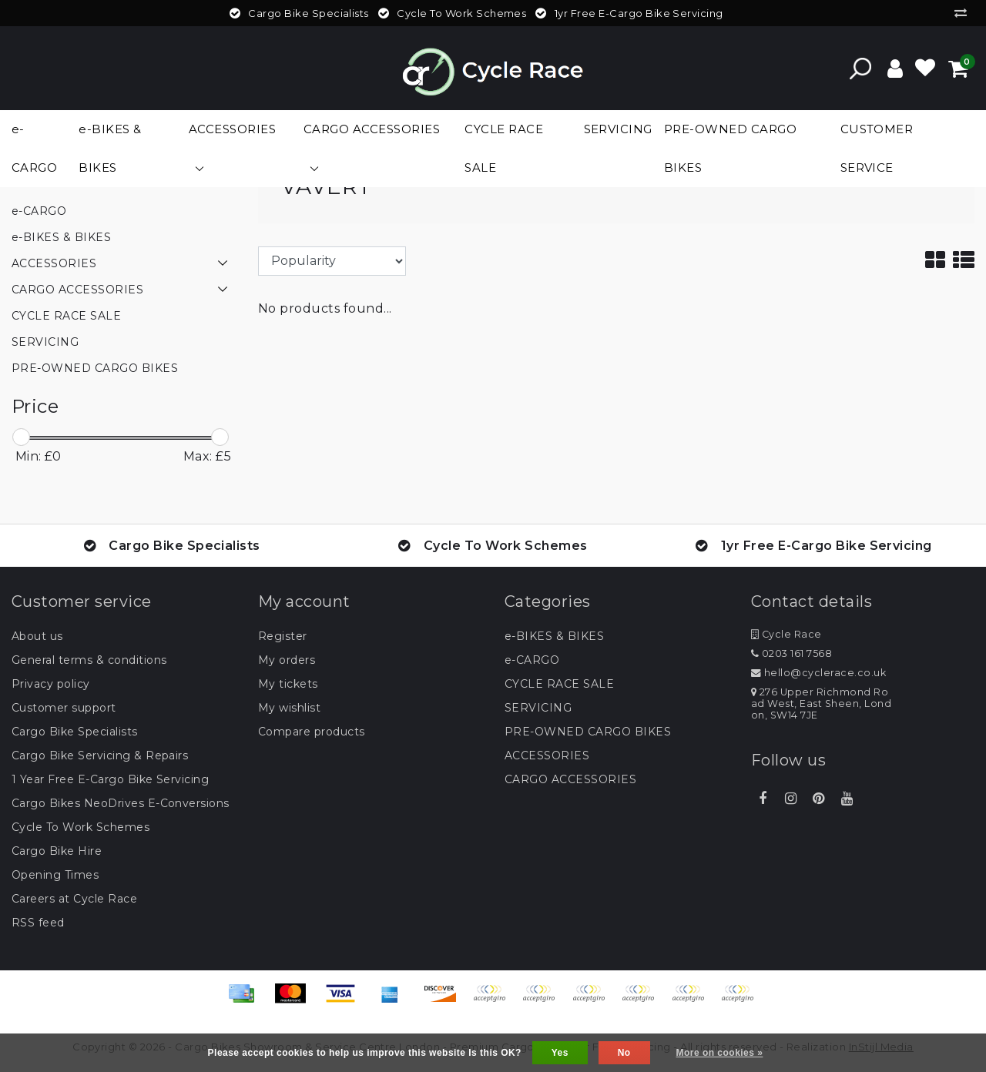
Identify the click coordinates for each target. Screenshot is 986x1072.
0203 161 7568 (791, 653)
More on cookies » (719, 1052)
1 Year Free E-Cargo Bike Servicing (110, 779)
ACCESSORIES (547, 755)
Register (282, 636)
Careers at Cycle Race (74, 899)
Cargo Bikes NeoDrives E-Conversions (121, 803)
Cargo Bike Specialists (75, 732)
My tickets (288, 684)
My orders (286, 660)
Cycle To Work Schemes (80, 827)
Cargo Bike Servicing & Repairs (100, 755)
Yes (560, 1052)
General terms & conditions (89, 660)
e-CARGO (532, 660)
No (624, 1052)
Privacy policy (51, 684)
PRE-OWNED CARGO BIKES (588, 732)
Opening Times (55, 875)
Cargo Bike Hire (57, 851)
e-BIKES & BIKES (554, 636)
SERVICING (538, 708)
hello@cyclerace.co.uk (818, 672)
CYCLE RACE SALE (559, 684)
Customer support (64, 708)
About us (37, 636)
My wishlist (289, 708)
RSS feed (38, 923)
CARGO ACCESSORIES (570, 779)
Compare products (311, 732)
